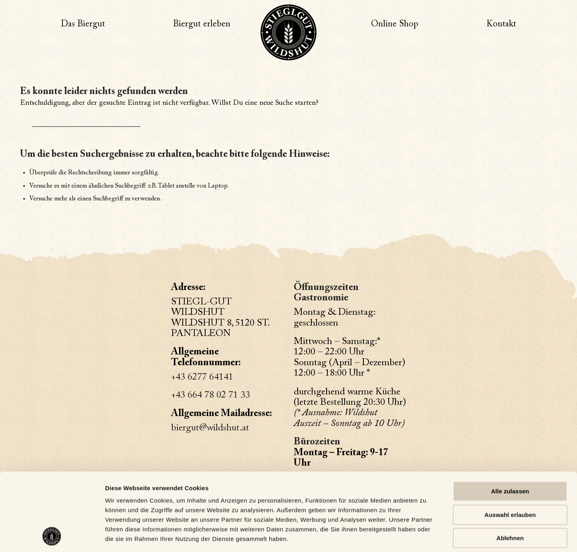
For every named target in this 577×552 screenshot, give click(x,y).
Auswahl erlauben (510, 441)
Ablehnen (510, 465)
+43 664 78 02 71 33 (210, 395)
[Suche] (86, 120)
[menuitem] (83, 24)
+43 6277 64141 (202, 377)
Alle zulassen (510, 418)
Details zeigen (125, 536)
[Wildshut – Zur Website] (288, 32)
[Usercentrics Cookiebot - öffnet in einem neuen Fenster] (52, 536)
